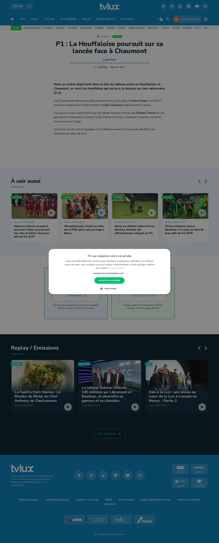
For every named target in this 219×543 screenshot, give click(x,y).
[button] (110, 273)
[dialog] (109, 271)
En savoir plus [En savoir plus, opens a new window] (116, 268)
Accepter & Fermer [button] (109, 280)
